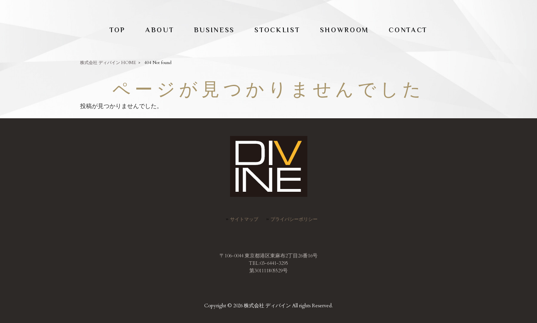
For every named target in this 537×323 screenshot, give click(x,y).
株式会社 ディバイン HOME (108, 63)
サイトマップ (244, 219)
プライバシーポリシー (294, 219)
